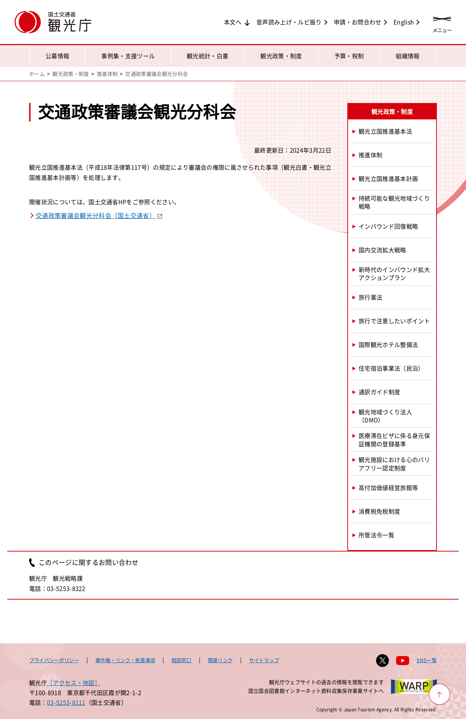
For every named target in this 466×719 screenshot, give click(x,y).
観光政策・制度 (281, 55)
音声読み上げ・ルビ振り (289, 21)
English (404, 21)
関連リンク (220, 660)
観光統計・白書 (207, 55)
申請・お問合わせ (358, 21)
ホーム (37, 73)
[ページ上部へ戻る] (439, 694)
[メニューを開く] (442, 22)
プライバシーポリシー (54, 660)
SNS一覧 (426, 660)
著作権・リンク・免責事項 (125, 660)
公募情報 (57, 55)
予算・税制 (349, 55)
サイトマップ (264, 660)
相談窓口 (181, 660)
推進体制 (107, 73)
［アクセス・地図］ (73, 682)
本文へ (233, 21)
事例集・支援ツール (128, 55)
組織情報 (407, 55)
